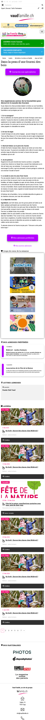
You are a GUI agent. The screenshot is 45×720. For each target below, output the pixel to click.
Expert (3, 8)
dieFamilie (15, 2)
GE (5, 2)
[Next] (24, 630)
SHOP (20, 2)
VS (10, 2)
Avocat (8, 8)
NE (7, 2)
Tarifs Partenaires (16, 8)
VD (2, 2)
